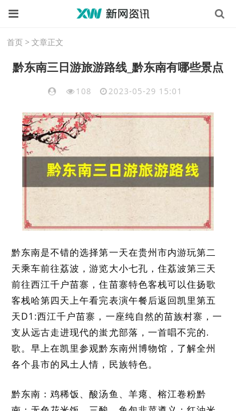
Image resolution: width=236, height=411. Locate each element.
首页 (15, 42)
